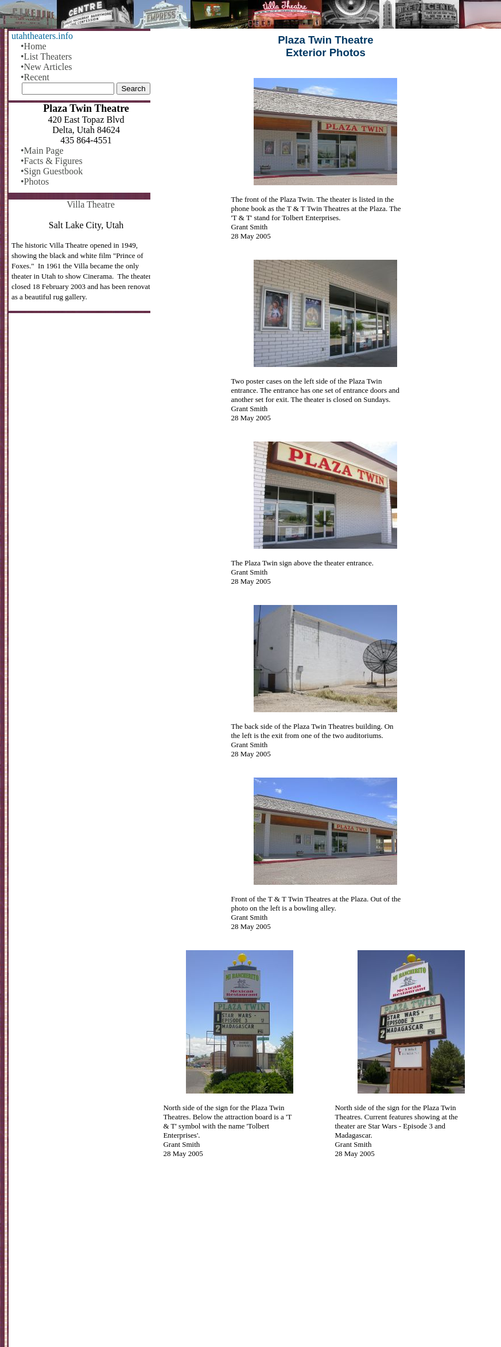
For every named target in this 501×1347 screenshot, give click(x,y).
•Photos (35, 181)
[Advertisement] (325, 1259)
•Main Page (42, 150)
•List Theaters (46, 56)
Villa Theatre (91, 204)
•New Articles (46, 67)
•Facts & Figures (52, 161)
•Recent (35, 77)
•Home (33, 46)
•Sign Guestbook (52, 171)
